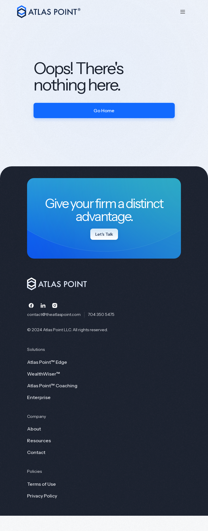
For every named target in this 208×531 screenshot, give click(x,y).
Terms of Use (41, 484)
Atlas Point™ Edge (47, 362)
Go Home (104, 110)
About (34, 428)
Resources (39, 440)
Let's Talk (104, 234)
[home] (93, 11)
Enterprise (39, 397)
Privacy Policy (42, 495)
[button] (182, 12)
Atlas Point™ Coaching (52, 385)
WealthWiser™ (43, 373)
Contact (36, 452)
